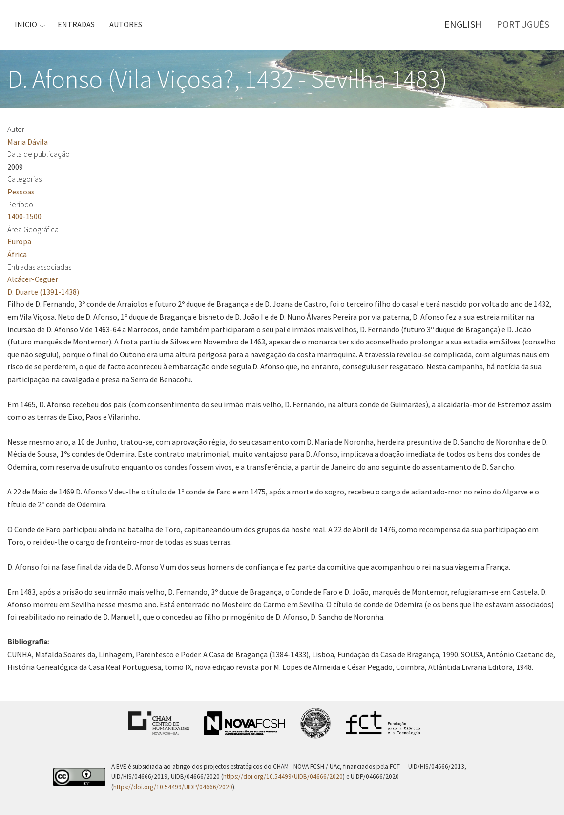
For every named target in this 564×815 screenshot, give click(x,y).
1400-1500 (24, 216)
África (17, 254)
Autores (125, 24)
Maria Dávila (27, 142)
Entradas (76, 24)
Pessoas (21, 191)
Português (523, 24)
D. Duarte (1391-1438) (43, 292)
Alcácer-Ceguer (32, 279)
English (463, 24)
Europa (19, 241)
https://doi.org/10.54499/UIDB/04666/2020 (283, 776)
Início (26, 24)
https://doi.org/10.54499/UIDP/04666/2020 (172, 787)
